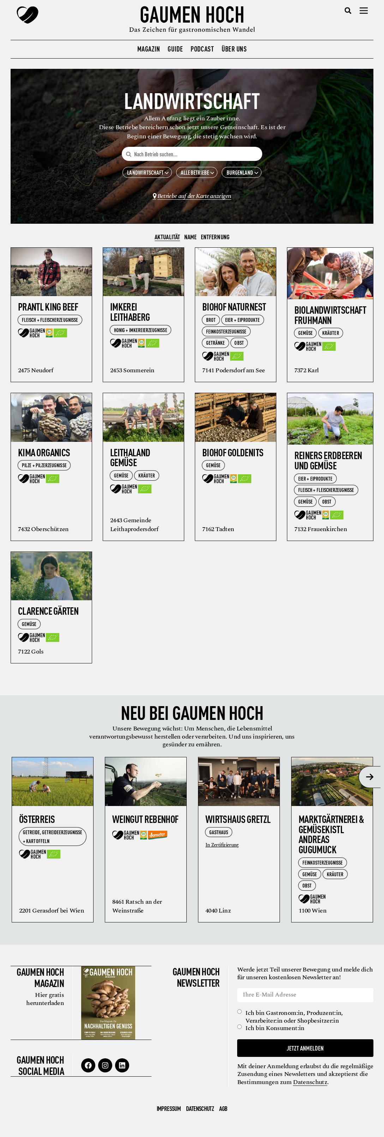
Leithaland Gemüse (130, 459)
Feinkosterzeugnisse (226, 333)
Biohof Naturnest (234, 308)
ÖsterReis (37, 821)
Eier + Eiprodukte (242, 322)
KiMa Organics (44, 454)
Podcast (202, 48)
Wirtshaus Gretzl (237, 821)
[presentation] (369, 779)
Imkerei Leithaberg (130, 314)
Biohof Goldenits (232, 454)
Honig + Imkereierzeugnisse (140, 332)
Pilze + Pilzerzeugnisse (44, 467)
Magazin (148, 48)
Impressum (169, 1110)
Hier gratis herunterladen (44, 1001)
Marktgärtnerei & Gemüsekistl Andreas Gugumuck (331, 836)
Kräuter (330, 335)
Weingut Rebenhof (145, 821)
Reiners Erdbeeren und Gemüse (328, 462)
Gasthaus (218, 834)
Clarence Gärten (48, 613)
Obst (239, 345)
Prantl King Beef (48, 308)
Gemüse (305, 335)
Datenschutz (351, 1084)
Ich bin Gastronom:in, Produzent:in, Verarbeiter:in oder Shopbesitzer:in (295, 1019)
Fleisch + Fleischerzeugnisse (50, 321)
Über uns (234, 48)
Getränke (215, 345)
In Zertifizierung (222, 848)
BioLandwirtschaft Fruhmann (330, 317)
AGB (223, 1110)
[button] (348, 10)
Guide (175, 48)
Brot (211, 322)
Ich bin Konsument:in (275, 1031)
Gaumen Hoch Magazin (39, 979)
